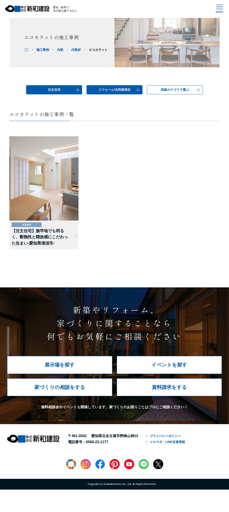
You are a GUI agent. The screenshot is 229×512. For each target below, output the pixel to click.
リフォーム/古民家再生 (114, 89)
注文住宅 (54, 89)
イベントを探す (169, 365)
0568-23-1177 (97, 442)
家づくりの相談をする (59, 387)
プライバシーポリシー (165, 436)
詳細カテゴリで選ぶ (175, 89)
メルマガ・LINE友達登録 (167, 442)
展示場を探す (60, 365)
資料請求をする (169, 387)
